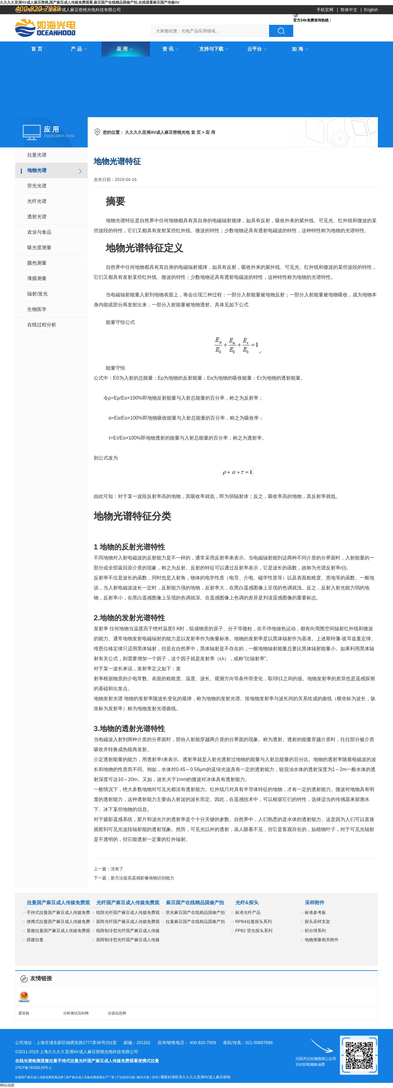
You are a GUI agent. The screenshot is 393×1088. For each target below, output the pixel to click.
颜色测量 (37, 262)
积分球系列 (315, 930)
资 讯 (171, 48)
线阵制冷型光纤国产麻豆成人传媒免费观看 (128, 931)
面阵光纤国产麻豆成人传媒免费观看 (128, 922)
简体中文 (348, 9)
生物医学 (37, 309)
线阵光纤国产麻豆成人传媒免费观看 (128, 913)
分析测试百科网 (76, 1013)
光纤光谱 (37, 201)
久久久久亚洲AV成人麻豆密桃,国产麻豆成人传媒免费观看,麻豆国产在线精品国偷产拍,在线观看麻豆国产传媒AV (90, 2)
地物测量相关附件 (322, 939)
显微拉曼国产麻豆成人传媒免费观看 (58, 931)
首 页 (36, 48)
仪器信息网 (117, 1013)
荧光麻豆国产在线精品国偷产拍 (195, 912)
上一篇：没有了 (108, 868)
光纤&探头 (246, 902)
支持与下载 (215, 48)
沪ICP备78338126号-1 (33, 1068)
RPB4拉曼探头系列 (253, 921)
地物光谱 (37, 170)
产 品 (80, 48)
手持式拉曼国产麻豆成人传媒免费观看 (58, 913)
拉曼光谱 (37, 154)
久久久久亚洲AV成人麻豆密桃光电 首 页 (163, 132)
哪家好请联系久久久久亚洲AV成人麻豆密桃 (195, 1077)
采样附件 (314, 902)
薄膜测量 (37, 278)
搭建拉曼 (35, 939)
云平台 (258, 48)
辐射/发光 (37, 293)
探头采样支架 (317, 921)
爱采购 (23, 1013)
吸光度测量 (39, 247)
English (371, 9)
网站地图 (7, 1085)
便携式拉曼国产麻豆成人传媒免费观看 (58, 922)
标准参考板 (315, 912)
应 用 (126, 48)
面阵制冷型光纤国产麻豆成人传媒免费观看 (128, 940)
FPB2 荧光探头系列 (253, 930)
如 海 (301, 48)
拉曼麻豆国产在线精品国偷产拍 (195, 921)
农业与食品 (39, 232)
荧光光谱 (37, 185)
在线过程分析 (41, 324)
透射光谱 (37, 216)
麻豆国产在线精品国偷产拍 (195, 902)
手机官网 (325, 9)
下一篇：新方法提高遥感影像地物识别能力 (134, 877)
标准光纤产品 (248, 912)
